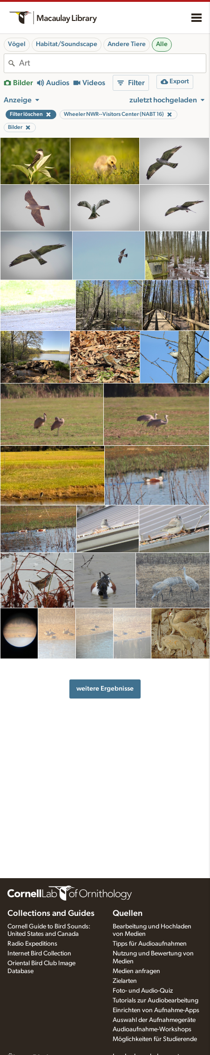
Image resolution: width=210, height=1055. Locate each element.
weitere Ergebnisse (105, 688)
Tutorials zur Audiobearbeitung (155, 1000)
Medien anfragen (136, 971)
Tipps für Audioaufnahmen (150, 944)
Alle (162, 44)
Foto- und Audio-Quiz (143, 991)
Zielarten (125, 981)
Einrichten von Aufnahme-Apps (156, 1010)
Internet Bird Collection (39, 953)
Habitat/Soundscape (66, 44)
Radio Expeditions (32, 944)
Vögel (17, 44)
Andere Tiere (127, 44)
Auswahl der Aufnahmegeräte (154, 1020)
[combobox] (112, 63)
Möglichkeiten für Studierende (155, 1039)
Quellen (127, 913)
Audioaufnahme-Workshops (152, 1029)
